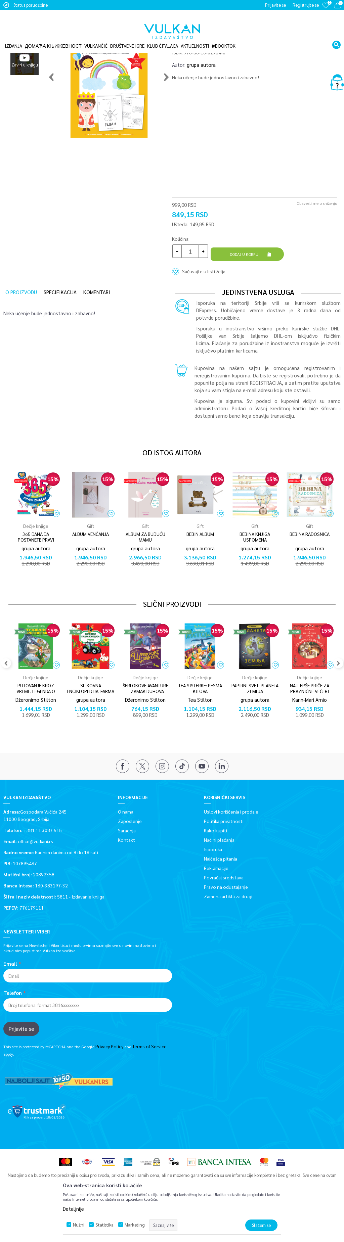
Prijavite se (21, 1060)
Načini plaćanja (219, 871)
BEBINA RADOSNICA (310, 569)
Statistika (104, 1224)
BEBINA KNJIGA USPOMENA (255, 572)
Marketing (135, 1224)
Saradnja (127, 862)
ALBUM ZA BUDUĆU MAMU (145, 572)
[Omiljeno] (325, 10)
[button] (336, 35)
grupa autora (201, 107)
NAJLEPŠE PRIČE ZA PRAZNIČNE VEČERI (309, 723)
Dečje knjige (73, 44)
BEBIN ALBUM (200, 569)
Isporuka (213, 880)
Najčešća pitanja (220, 890)
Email (10, 995)
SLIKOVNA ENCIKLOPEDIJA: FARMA (90, 723)
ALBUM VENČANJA (90, 569)
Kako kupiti (215, 862)
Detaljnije (73, 1208)
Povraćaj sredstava (224, 909)
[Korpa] (337, 6)
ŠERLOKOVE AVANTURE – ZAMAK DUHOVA (145, 723)
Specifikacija (60, 327)
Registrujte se (306, 5)
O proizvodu (21, 327)
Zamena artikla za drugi (228, 927)
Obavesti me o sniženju (317, 245)
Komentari (96, 327)
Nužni (78, 1224)
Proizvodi (49, 44)
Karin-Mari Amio (309, 735)
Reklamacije (216, 899)
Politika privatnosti (224, 852)
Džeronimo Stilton (35, 735)
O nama (125, 843)
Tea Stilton (200, 735)
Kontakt (126, 871)
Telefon (12, 1024)
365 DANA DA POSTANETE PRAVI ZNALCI (36, 575)
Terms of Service (149, 1078)
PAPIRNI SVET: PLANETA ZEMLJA (254, 723)
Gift (90, 561)
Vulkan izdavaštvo (19, 44)
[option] (24, 74)
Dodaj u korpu (245, 293)
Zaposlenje (130, 852)
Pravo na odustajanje (226, 918)
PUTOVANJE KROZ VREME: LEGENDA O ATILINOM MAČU (35, 726)
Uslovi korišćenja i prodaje (231, 843)
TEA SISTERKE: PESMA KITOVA (200, 723)
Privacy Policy (109, 1078)
